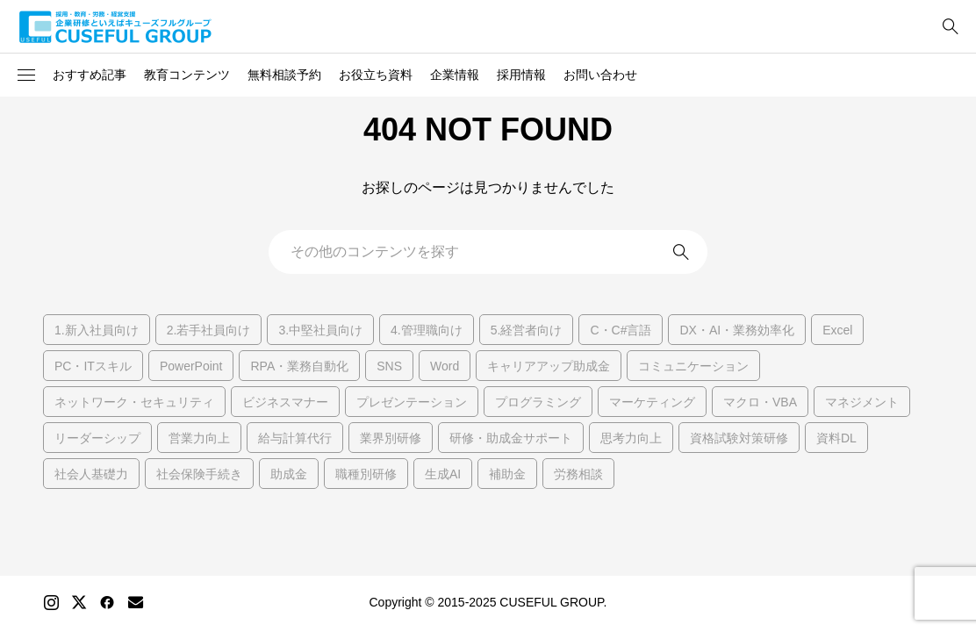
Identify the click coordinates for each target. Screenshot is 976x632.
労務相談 (578, 474)
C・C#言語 (620, 330)
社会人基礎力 (91, 474)
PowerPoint (191, 366)
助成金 (288, 474)
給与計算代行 (295, 438)
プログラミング (538, 402)
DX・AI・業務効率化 (736, 330)
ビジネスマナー (285, 402)
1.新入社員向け (96, 330)
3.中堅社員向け (320, 330)
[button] (26, 75)
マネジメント (862, 402)
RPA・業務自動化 (299, 366)
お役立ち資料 (376, 75)
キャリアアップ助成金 (548, 366)
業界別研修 (390, 438)
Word (444, 366)
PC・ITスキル (93, 366)
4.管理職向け (427, 330)
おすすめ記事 (89, 75)
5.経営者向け (527, 330)
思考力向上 (631, 438)
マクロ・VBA (760, 402)
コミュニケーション (693, 366)
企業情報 (454, 75)
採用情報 (521, 75)
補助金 (507, 474)
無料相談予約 (284, 75)
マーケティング (652, 402)
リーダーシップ (97, 438)
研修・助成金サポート (510, 438)
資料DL (836, 438)
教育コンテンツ (187, 75)
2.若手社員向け (209, 330)
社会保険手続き (199, 474)
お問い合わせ (600, 75)
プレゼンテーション (411, 402)
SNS (389, 366)
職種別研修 (366, 474)
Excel (837, 330)
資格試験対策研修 (739, 438)
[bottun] (950, 27)
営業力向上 (199, 438)
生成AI (443, 474)
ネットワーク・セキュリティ (134, 402)
